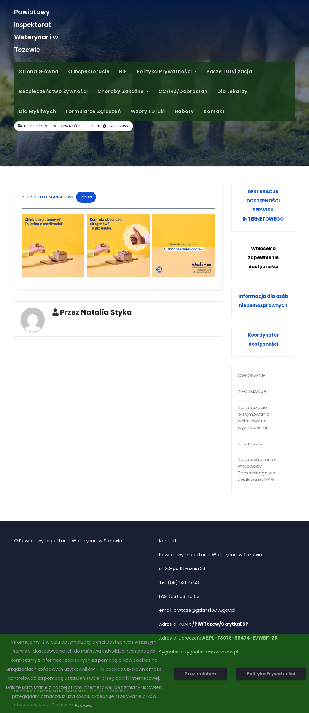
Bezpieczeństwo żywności (53, 91)
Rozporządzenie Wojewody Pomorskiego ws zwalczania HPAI (256, 469)
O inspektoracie (89, 71)
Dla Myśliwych (37, 111)
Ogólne (93, 126)
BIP (123, 71)
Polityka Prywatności (167, 71)
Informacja (250, 443)
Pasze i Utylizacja (229, 71)
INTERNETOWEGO (263, 219)
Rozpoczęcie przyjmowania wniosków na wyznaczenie (253, 417)
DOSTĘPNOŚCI (263, 201)
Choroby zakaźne (123, 91)
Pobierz (86, 197)
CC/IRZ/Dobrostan (183, 91)
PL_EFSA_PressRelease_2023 (47, 197)
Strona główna (39, 71)
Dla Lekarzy (232, 91)
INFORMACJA (252, 391)
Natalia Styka (106, 312)
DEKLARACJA (263, 192)
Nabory (184, 111)
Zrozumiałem (200, 674)
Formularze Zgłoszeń (93, 111)
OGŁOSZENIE (251, 375)
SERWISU (263, 210)
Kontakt (214, 111)
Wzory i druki (148, 111)
